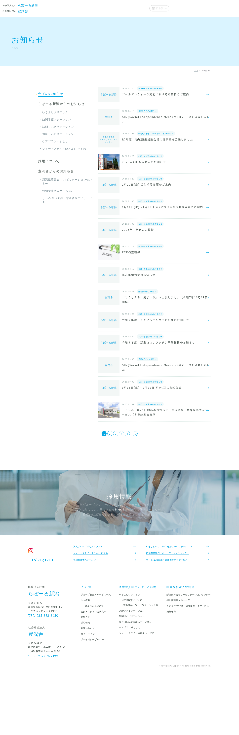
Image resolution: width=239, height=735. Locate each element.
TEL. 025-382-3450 (43, 671)
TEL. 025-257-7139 (43, 712)
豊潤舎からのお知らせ (56, 171)
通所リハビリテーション (58, 134)
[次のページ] (145, 485)
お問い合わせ (88, 684)
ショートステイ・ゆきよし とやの (64, 148)
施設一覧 (71, 8)
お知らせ (122, 8)
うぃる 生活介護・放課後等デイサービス (67, 200)
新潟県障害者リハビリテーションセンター (188, 650)
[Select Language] (159, 8)
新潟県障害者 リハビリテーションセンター (67, 181)
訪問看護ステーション (56, 119)
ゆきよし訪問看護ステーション (135, 677)
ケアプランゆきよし (55, 141)
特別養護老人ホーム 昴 (57, 191)
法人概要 (138, 8)
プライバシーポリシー (92, 695)
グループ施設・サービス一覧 (96, 650)
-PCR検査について (132, 656)
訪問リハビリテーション (58, 127)
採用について (49, 161)
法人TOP (87, 643)
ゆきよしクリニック (55, 112)
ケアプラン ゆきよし (129, 683)
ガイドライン (88, 690)
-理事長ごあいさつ (94, 662)
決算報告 (171, 667)
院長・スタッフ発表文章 (97, 8)
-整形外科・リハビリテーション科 (140, 661)
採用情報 (85, 678)
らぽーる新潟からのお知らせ (61, 104)
